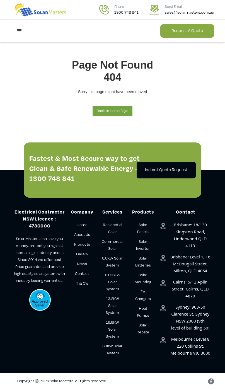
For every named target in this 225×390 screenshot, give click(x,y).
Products (82, 244)
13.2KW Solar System (112, 305)
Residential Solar (112, 228)
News (82, 264)
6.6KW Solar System (112, 262)
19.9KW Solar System (112, 329)
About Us (82, 234)
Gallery (82, 254)
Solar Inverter (143, 245)
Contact (82, 273)
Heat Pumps (143, 312)
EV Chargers (143, 295)
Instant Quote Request (166, 170)
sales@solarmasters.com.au (189, 12)
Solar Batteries (143, 262)
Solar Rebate (143, 329)
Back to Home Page (112, 110)
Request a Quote (187, 31)
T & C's (82, 283)
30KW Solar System (112, 349)
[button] (19, 31)
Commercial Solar (112, 245)
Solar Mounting (143, 278)
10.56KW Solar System (112, 282)
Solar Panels (143, 228)
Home (82, 224)
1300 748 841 (126, 12)
